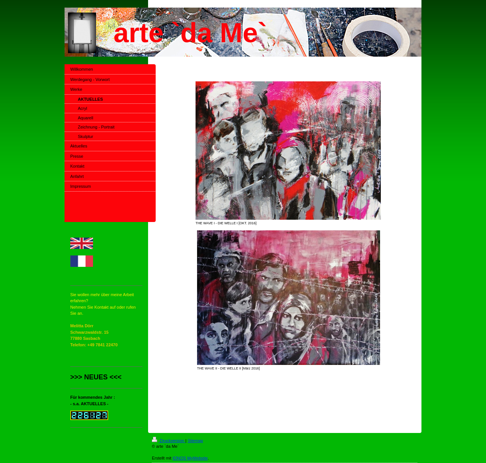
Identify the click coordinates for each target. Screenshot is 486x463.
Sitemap (195, 440)
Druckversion (168, 440)
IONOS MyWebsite (190, 458)
